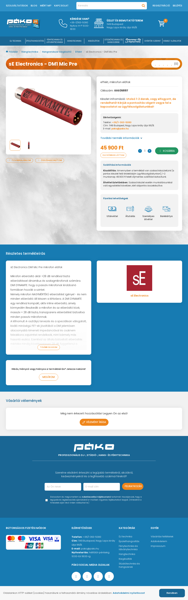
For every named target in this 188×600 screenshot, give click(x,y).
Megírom (48, 377)
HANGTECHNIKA (74, 41)
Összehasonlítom (49, 160)
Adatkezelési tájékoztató (96, 497)
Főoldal (12, 51)
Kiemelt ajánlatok (172, 41)
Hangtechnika (30, 51)
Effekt (79, 51)
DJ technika (125, 536)
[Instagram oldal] (98, 576)
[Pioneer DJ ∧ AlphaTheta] (133, 40)
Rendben (172, 593)
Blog (34, 5)
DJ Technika (15, 41)
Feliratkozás (133, 486)
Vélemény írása (94, 422)
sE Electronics (140, 295)
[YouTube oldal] (87, 576)
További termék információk (121, 138)
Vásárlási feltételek (162, 536)
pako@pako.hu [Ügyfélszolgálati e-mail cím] (90, 548)
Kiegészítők (125, 558)
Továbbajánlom (19, 160)
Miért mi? (45, 5)
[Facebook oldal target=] (76, 576)
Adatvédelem (159, 541)
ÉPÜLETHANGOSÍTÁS (35, 41)
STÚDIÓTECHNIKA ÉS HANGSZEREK (113, 40)
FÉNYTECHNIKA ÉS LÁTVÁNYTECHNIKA (54, 40)
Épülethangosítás (129, 541)
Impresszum (158, 546)
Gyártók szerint (152, 41)
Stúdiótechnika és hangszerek (129, 565)
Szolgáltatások (17, 5)
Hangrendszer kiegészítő (57, 51)
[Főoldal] (23, 28)
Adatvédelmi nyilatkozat (129, 593)
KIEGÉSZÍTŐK (94, 41)
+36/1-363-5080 (121, 122)
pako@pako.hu (120, 128)
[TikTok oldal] (109, 576)
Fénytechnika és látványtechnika (128, 547)
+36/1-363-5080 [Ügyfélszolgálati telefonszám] (92, 536)
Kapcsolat (61, 5)
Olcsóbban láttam (113, 155)
